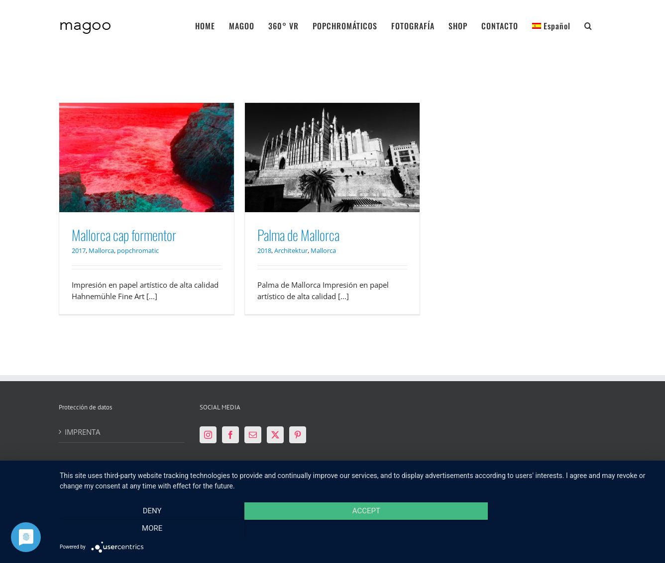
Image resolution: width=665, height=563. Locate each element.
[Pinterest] (297, 434)
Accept (357, 528)
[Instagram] (208, 434)
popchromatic (138, 250)
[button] (588, 25)
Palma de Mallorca (298, 235)
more (565, 528)
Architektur (291, 250)
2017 (79, 250)
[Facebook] (230, 434)
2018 (264, 250)
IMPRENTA (82, 432)
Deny (148, 528)
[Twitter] (275, 434)
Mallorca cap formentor (124, 235)
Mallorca (101, 250)
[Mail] (252, 434)
